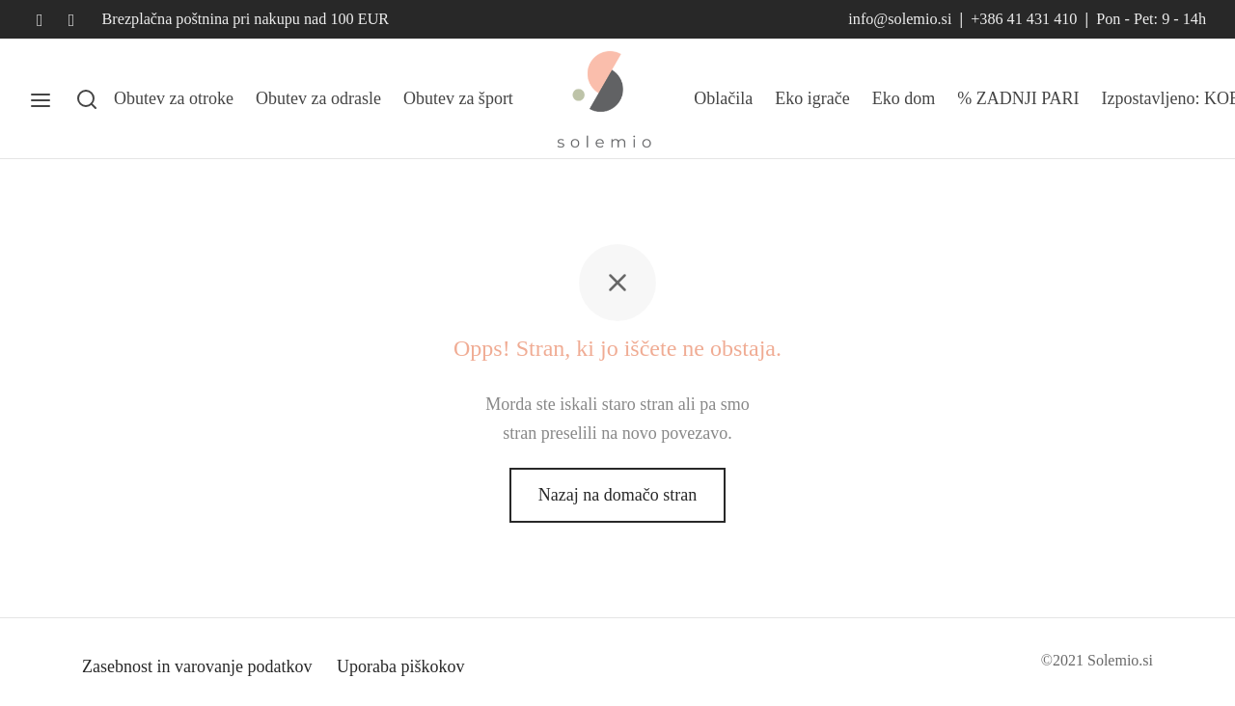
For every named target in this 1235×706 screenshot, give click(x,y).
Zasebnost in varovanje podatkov (197, 666)
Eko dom (904, 98)
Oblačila (723, 98)
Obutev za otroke (173, 98)
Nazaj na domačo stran (617, 494)
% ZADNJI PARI (1018, 98)
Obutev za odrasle (318, 98)
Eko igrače (812, 98)
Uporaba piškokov (400, 666)
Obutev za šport (458, 98)
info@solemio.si (899, 19)
